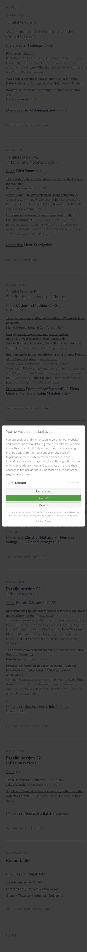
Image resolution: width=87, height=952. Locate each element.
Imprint (39, 521)
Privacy (47, 521)
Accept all (44, 498)
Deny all (43, 505)
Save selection (43, 490)
